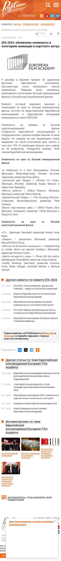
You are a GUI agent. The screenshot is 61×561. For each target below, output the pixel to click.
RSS (41, 15)
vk (57, 15)
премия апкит (31, 24)
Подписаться (28, 15)
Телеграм (9, 336)
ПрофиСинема (7, 30)
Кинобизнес (48, 24)
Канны (17, 24)
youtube (46, 15)
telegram (52, 15)
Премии (44, 30)
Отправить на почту (58, 33)
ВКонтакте (48, 333)
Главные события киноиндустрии (27, 30)
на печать (51, 34)
